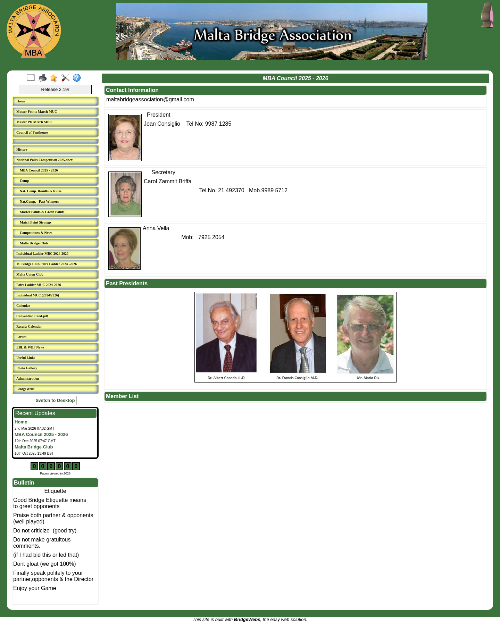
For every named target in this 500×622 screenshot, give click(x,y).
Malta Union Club (29, 274)
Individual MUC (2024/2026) (37, 295)
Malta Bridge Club (34, 243)
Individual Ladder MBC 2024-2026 (42, 253)
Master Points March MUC (36, 112)
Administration (27, 378)
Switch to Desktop (55, 400)
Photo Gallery (26, 368)
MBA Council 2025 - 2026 (39, 170)
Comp (24, 181)
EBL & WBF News (30, 347)
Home (20, 101)
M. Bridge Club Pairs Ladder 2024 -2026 (46, 264)
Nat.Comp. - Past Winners (39, 201)
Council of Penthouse (32, 132)
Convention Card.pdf (32, 316)
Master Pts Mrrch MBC (34, 122)
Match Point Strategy (36, 222)
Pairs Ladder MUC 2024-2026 (38, 285)
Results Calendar (29, 326)
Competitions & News (36, 233)
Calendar (23, 306)
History (21, 149)
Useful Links (25, 358)
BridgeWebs (25, 389)
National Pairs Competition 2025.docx (44, 160)
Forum (21, 337)
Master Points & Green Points (42, 212)
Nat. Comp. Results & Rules (40, 191)
